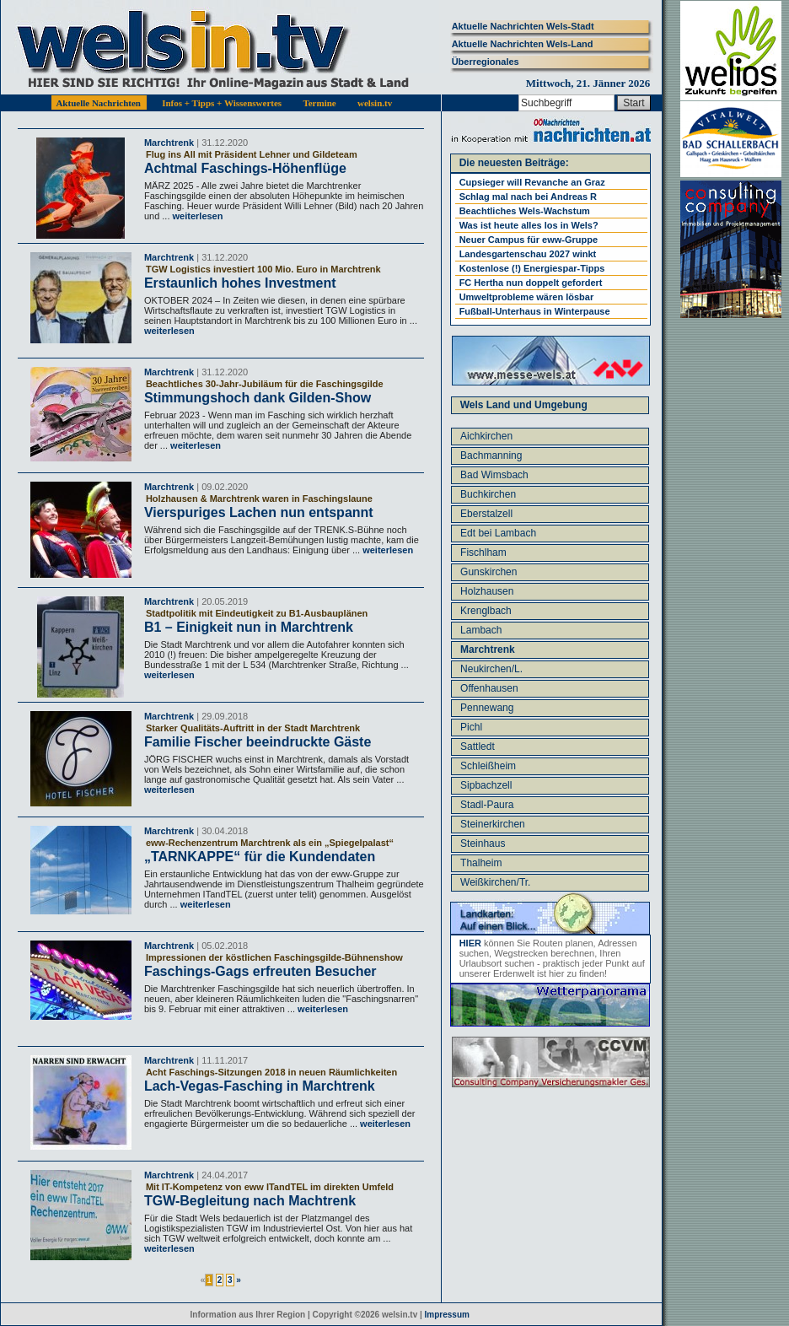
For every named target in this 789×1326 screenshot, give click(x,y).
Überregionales (485, 62)
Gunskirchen (488, 572)
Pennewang (486, 708)
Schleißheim (488, 766)
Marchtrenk (169, 142)
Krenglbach (486, 611)
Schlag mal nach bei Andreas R (528, 196)
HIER (470, 943)
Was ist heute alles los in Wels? (528, 225)
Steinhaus (482, 843)
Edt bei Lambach (498, 533)
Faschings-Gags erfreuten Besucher (260, 971)
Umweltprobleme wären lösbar (526, 297)
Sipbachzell (486, 785)
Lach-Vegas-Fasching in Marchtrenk (259, 1086)
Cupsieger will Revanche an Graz (532, 182)
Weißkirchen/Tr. (495, 882)
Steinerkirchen (492, 824)
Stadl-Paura (486, 805)
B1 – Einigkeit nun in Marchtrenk (248, 627)
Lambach (481, 630)
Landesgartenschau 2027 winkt (528, 254)
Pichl (471, 727)
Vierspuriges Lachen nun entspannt (258, 512)
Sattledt (477, 746)
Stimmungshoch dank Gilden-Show (257, 398)
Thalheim (481, 863)
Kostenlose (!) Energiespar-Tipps (532, 268)
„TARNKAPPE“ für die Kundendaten (259, 856)
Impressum (447, 1314)
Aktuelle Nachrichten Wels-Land (522, 44)
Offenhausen (489, 688)
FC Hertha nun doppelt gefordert (531, 283)
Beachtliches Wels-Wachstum (524, 211)
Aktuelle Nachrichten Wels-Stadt (523, 26)
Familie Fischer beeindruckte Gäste (257, 742)
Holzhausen (486, 591)
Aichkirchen (486, 436)
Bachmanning (491, 455)
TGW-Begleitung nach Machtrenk (250, 1201)
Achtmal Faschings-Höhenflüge (245, 168)
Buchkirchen (488, 494)
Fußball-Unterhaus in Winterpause (534, 311)
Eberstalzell (486, 514)
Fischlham (483, 552)
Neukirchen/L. (491, 669)
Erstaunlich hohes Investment (240, 283)
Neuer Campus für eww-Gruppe (528, 239)
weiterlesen (196, 216)
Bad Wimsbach (494, 475)
